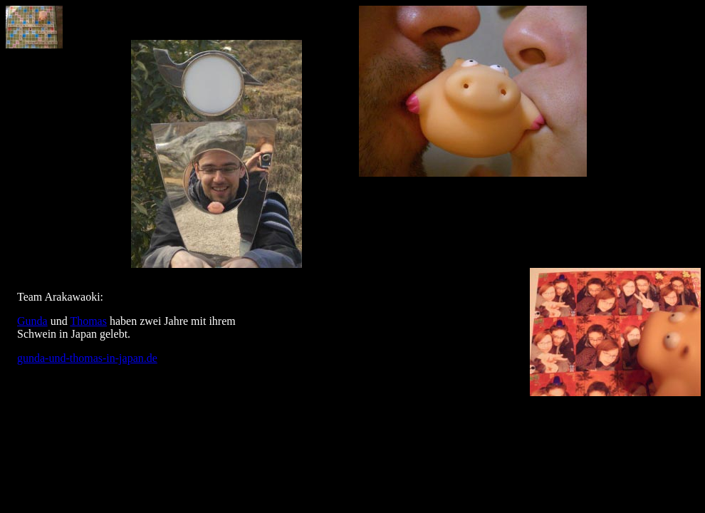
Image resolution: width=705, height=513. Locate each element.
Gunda (32, 321)
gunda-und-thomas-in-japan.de (87, 358)
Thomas (88, 321)
